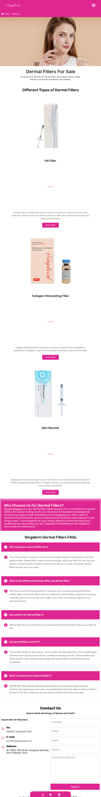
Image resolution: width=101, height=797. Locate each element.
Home (6, 14)
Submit (75, 786)
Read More (50, 225)
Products (15, 14)
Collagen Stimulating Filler (50, 296)
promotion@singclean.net (19, 741)
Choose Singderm (13, 509)
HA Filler (50, 161)
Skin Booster (50, 428)
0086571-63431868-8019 (19, 731)
